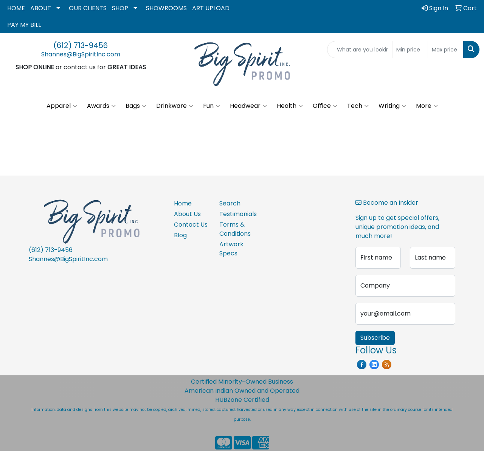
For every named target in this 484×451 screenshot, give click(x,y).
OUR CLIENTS (88, 8)
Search (229, 203)
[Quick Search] (359, 49)
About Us (187, 214)
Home (183, 203)
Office (325, 105)
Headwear (248, 105)
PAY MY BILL (24, 24)
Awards (101, 105)
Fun (211, 105)
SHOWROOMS (166, 8)
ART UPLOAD (211, 8)
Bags (136, 105)
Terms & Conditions (235, 229)
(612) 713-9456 (80, 45)
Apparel (62, 105)
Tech (358, 105)
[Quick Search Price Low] (410, 49)
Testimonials (237, 214)
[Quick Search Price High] (446, 49)
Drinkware (174, 105)
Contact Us (191, 224)
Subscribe (375, 337)
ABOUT (40, 8)
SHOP (120, 8)
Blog (180, 235)
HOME (16, 8)
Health (290, 105)
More (427, 105)
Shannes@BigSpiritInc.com (80, 54)
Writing (392, 105)
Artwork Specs (231, 249)
